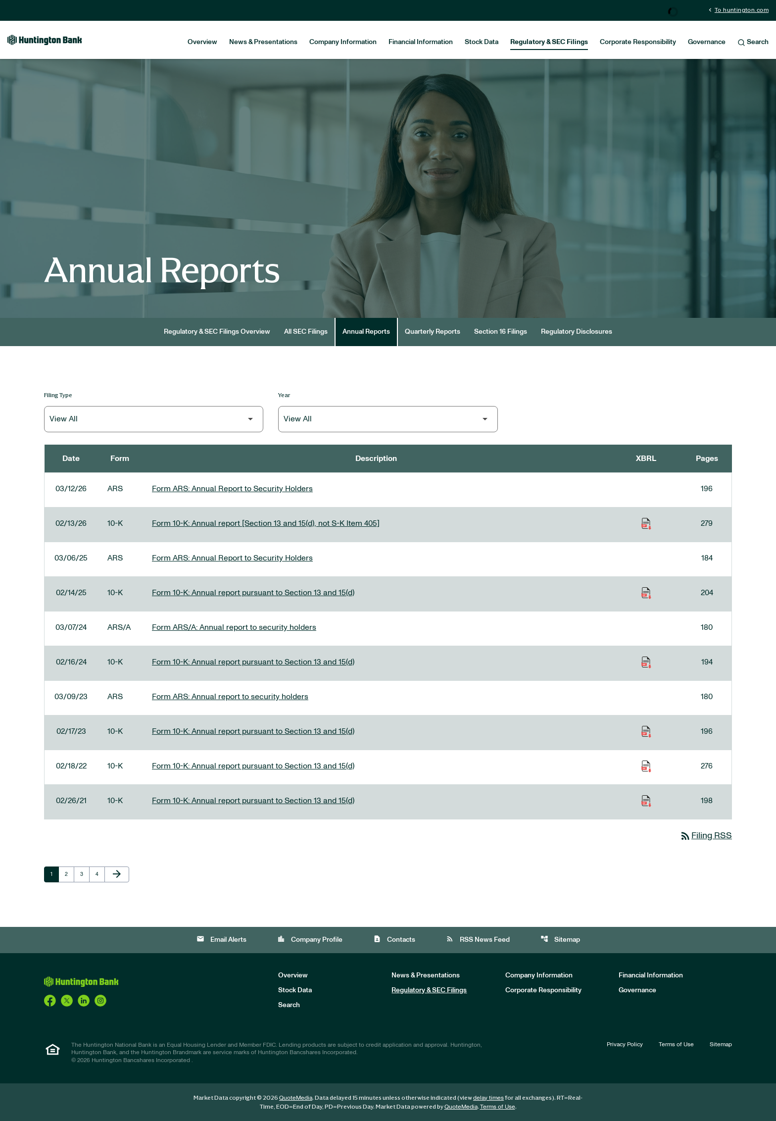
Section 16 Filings (500, 331)
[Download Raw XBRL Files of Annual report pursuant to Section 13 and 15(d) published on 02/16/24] (646, 662)
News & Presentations (263, 42)
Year (284, 395)
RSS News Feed (478, 939)
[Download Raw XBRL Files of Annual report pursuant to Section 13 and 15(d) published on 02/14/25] (646, 593)
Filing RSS (705, 835)
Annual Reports (366, 331)
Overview (202, 42)
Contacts (394, 939)
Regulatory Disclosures (576, 331)
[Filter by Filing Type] (153, 419)
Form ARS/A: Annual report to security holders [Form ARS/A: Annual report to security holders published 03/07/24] (234, 627)
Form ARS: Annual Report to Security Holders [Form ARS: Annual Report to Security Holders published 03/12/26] (232, 489)
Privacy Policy (625, 1044)
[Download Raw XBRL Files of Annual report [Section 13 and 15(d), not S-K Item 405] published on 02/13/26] (646, 523)
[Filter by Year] (387, 419)
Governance (707, 42)
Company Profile (309, 939)
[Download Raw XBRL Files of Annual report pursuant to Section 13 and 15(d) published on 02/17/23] (646, 731)
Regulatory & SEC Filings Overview (217, 331)
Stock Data (481, 42)
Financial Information (420, 42)
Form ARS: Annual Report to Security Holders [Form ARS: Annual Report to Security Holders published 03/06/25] (232, 558)
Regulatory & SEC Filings (549, 42)
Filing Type (58, 395)
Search (753, 43)
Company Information (343, 42)
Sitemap (560, 939)
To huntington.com (738, 9)
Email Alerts (221, 939)
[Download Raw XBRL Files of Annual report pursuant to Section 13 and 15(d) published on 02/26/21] (646, 801)
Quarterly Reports (432, 331)
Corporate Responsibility (638, 42)
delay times (488, 1098)
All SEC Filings (306, 331)
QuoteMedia (295, 1098)
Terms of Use (676, 1044)
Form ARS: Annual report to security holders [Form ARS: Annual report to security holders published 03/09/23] (230, 697)
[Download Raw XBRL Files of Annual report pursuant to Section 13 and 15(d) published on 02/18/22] (646, 766)
